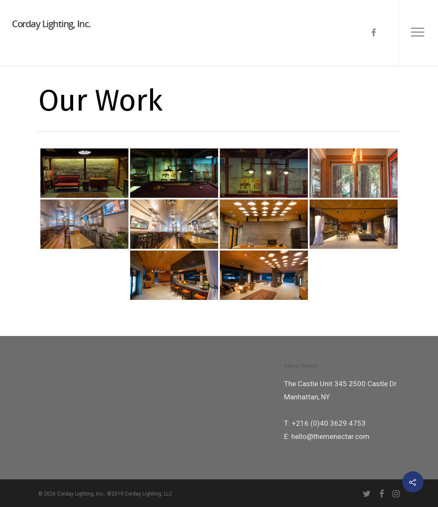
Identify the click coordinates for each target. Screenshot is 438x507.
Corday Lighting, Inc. (51, 23)
